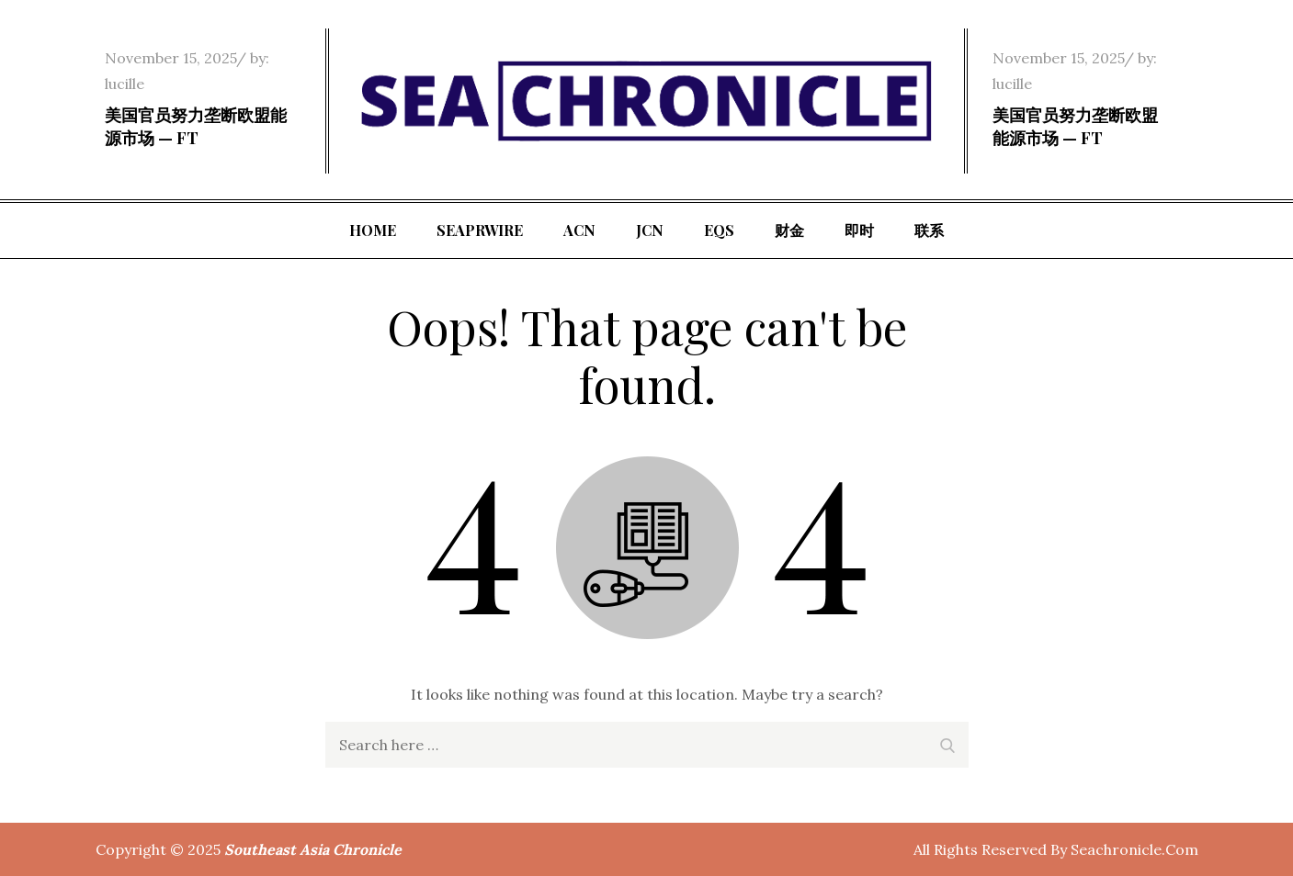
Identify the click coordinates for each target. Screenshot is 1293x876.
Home (372, 230)
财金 (789, 230)
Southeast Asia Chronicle (313, 849)
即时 (859, 230)
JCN (650, 230)
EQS (719, 230)
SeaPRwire (480, 230)
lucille (124, 83)
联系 (929, 230)
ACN (579, 230)
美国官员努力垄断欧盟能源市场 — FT (196, 126)
